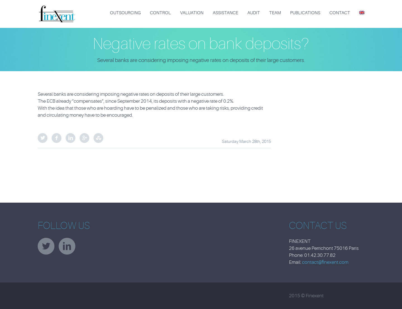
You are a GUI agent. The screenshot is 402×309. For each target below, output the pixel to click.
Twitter (42, 138)
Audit (253, 12)
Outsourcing (125, 12)
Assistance (225, 12)
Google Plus (84, 138)
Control (160, 12)
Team (275, 12)
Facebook (56, 138)
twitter (46, 246)
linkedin (67, 246)
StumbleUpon (98, 138)
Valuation (192, 12)
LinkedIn (70, 138)
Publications (305, 12)
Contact (339, 12)
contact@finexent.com (325, 262)
